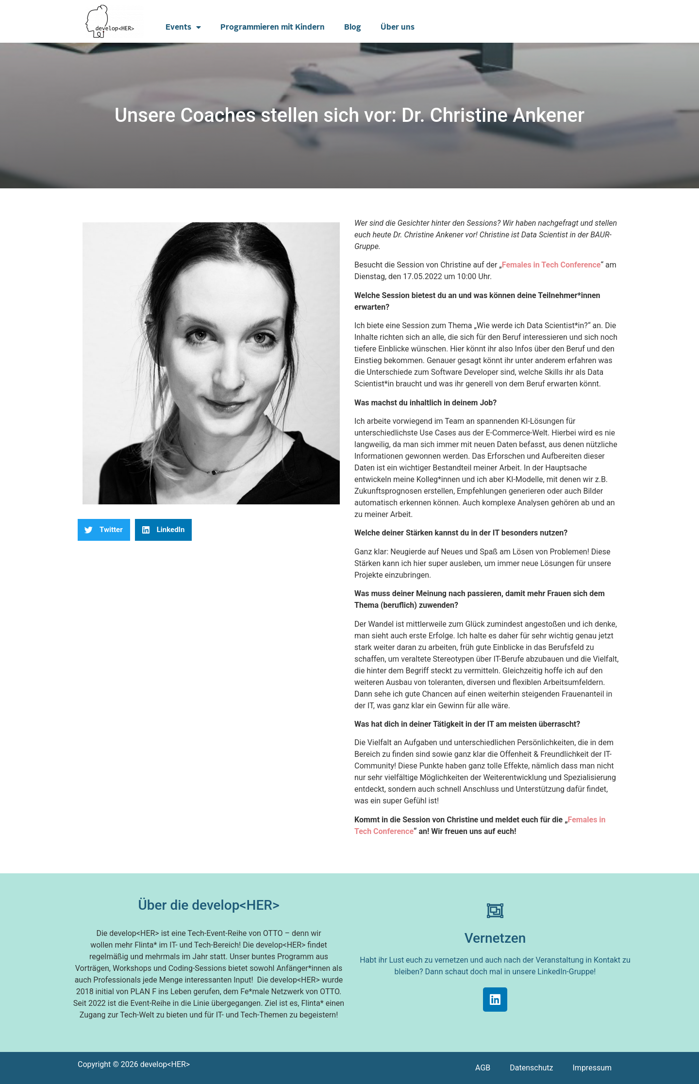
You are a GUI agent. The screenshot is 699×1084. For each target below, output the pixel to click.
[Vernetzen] (495, 910)
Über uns (398, 27)
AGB (482, 1067)
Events (183, 27)
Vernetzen (495, 938)
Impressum (592, 1067)
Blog (352, 27)
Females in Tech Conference (551, 264)
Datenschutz (531, 1067)
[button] (104, 530)
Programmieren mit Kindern (272, 27)
